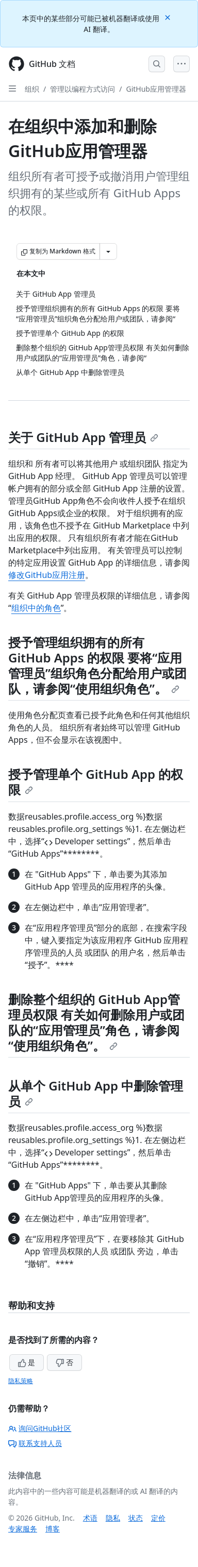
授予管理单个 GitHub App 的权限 (95, 781)
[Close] (168, 17)
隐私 (113, 1518)
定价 (158, 1518)
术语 (90, 1518)
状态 (135, 1518)
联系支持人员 (35, 1443)
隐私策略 (20, 1380)
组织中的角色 (36, 608)
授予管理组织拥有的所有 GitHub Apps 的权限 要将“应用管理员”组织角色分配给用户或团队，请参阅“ (97, 665)
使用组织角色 (112, 688)
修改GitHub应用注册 (46, 575)
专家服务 (22, 1529)
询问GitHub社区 (40, 1428)
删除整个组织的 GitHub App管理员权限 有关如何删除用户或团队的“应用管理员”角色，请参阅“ (96, 1022)
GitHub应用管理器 (156, 89)
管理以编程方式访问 (82, 89)
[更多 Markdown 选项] (108, 251)
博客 (52, 1529)
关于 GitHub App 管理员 (83, 437)
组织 (32, 89)
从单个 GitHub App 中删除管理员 (95, 1093)
